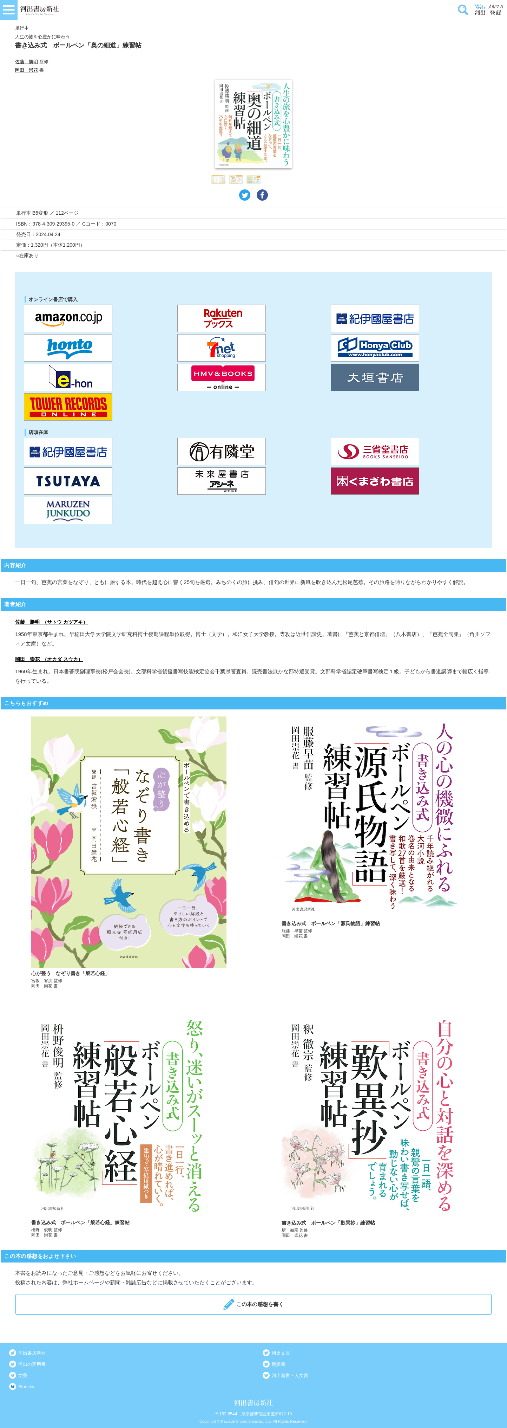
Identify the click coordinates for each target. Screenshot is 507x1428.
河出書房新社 (32, 1353)
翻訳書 (278, 1364)
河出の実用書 (32, 1364)
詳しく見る (129, 852)
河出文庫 (281, 1353)
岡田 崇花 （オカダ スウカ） (49, 659)
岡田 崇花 (26, 70)
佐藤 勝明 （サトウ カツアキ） (51, 622)
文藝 (22, 1375)
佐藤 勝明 (26, 61)
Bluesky (26, 1386)
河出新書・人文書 (290, 1375)
